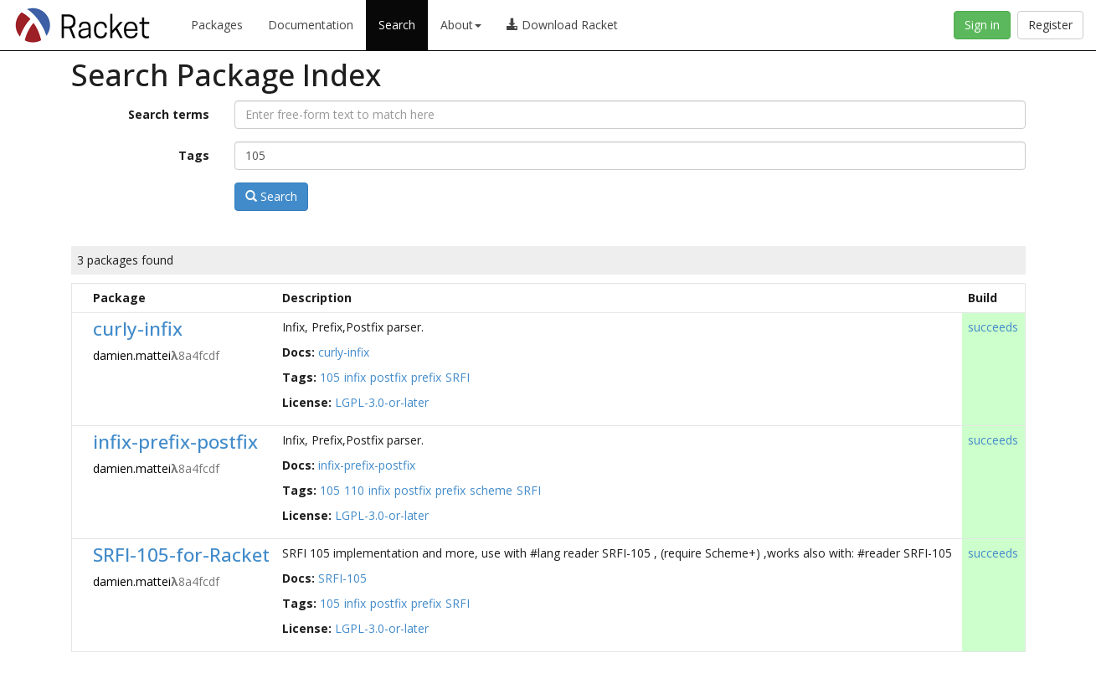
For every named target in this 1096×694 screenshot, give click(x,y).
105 (330, 377)
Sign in (982, 25)
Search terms (168, 114)
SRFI (457, 377)
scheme (491, 490)
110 (354, 490)
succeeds (993, 327)
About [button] (460, 25)
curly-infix (138, 329)
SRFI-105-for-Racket (181, 555)
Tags (193, 155)
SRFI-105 (342, 578)
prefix (426, 377)
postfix (388, 377)
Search (396, 25)
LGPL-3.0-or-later (382, 402)
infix (355, 377)
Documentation (310, 25)
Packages (217, 25)
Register (1050, 25)
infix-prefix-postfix (175, 442)
